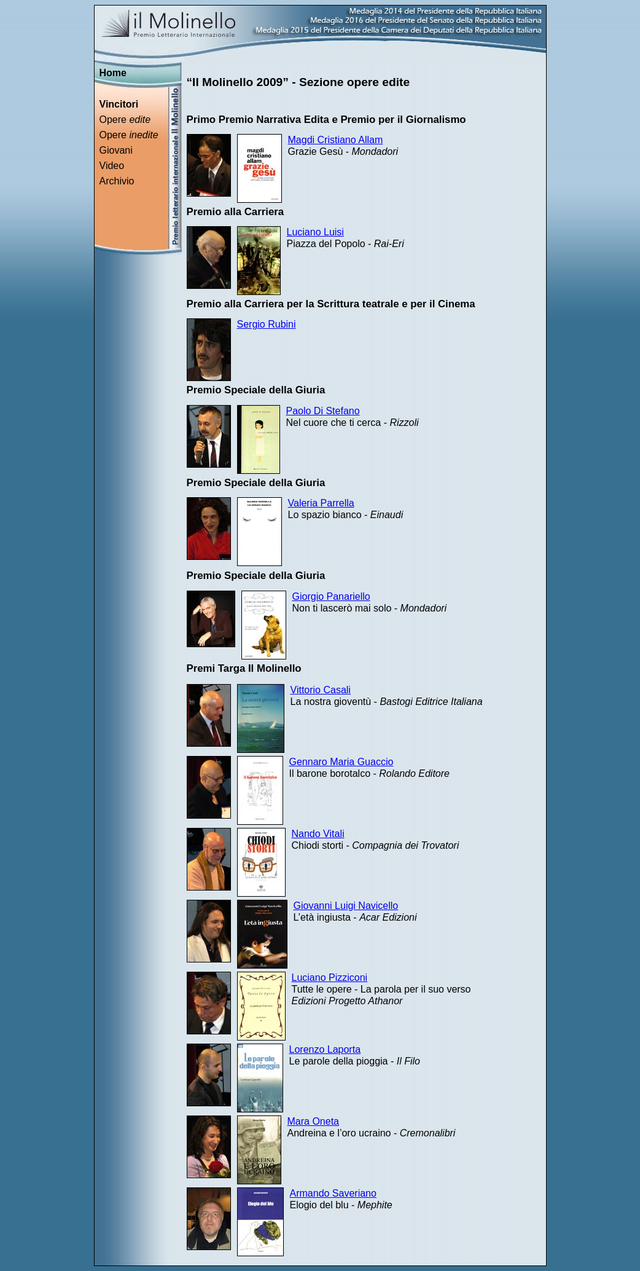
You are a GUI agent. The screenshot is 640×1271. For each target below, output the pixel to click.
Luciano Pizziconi (330, 977)
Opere (125, 119)
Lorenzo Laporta (325, 1049)
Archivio (117, 181)
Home (113, 73)
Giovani (116, 150)
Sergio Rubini (266, 324)
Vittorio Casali (321, 690)
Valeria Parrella (321, 503)
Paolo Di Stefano (323, 411)
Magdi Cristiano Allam (335, 140)
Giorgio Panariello (331, 596)
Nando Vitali (318, 833)
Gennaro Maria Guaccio (341, 762)
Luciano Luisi (315, 232)
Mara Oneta (313, 1121)
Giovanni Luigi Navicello (346, 905)
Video (112, 165)
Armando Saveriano (333, 1193)
